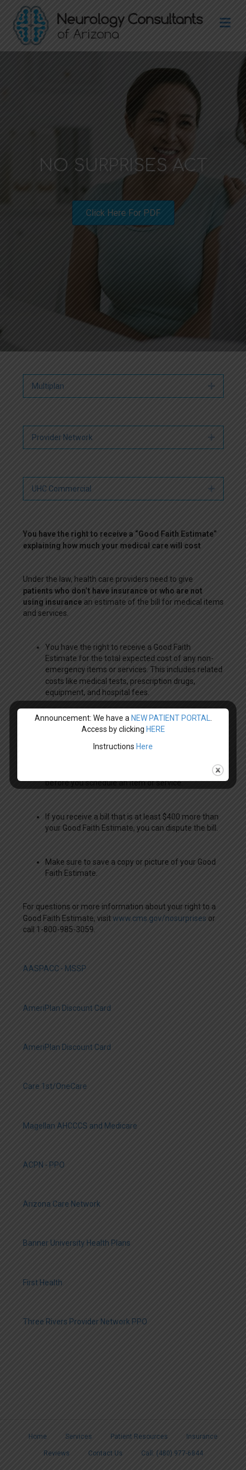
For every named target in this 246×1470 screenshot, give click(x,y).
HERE (155, 729)
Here (144, 746)
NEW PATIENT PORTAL (170, 718)
